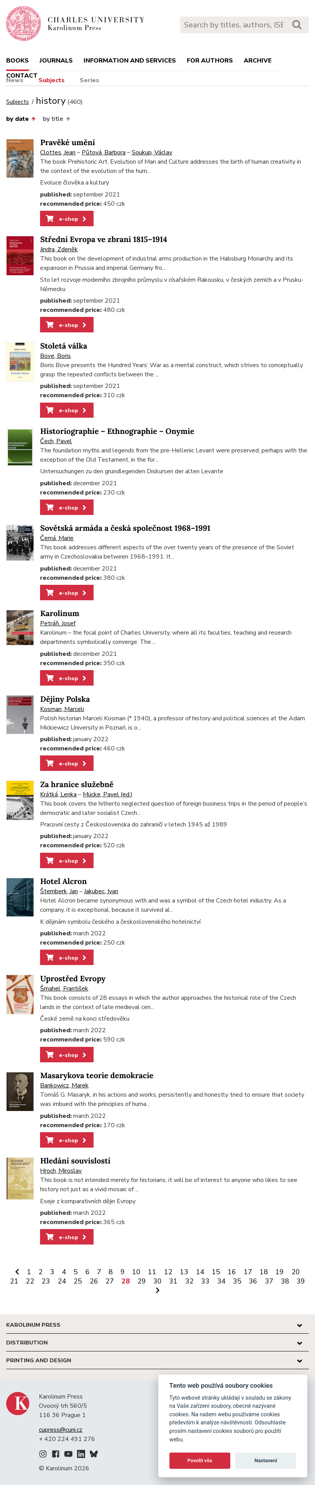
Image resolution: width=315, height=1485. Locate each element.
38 (285, 1281)
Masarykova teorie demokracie (96, 1075)
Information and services (130, 60)
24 (62, 1281)
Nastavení (266, 1460)
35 (237, 1281)
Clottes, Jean (57, 152)
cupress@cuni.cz (60, 1430)
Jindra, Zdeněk (59, 249)
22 (30, 1281)
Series (89, 80)
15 (216, 1272)
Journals (56, 60)
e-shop (67, 219)
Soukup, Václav (152, 152)
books (17, 60)
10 (136, 1272)
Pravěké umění (67, 142)
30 (157, 1281)
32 (189, 1281)
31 (173, 1281)
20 (296, 1272)
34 (221, 1281)
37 (269, 1281)
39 (301, 1281)
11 (152, 1272)
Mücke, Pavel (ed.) (107, 794)
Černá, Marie (57, 538)
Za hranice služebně (76, 784)
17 (248, 1272)
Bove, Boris (55, 356)
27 (110, 1281)
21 (14, 1281)
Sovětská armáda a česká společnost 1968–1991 (125, 528)
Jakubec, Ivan (101, 891)
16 (232, 1272)
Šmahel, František (64, 988)
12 (168, 1272)
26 (94, 1281)
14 (200, 1272)
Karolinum (59, 613)
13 (184, 1272)
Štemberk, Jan (59, 891)
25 (78, 1281)
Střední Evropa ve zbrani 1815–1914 (103, 239)
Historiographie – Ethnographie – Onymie (117, 431)
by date (20, 119)
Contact (22, 75)
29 (141, 1281)
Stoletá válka (63, 346)
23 (46, 1281)
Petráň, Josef (57, 623)
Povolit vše (200, 1460)
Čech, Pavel (56, 441)
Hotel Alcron (63, 881)
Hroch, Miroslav (61, 1171)
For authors (210, 60)
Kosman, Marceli (62, 709)
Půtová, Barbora (104, 152)
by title (56, 119)
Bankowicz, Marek (64, 1085)
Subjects (52, 80)
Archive (257, 60)
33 (205, 1281)
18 (264, 1272)
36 (253, 1281)
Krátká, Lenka (58, 794)
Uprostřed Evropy (73, 979)
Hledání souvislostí (75, 1161)
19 (279, 1272)
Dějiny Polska (65, 699)
